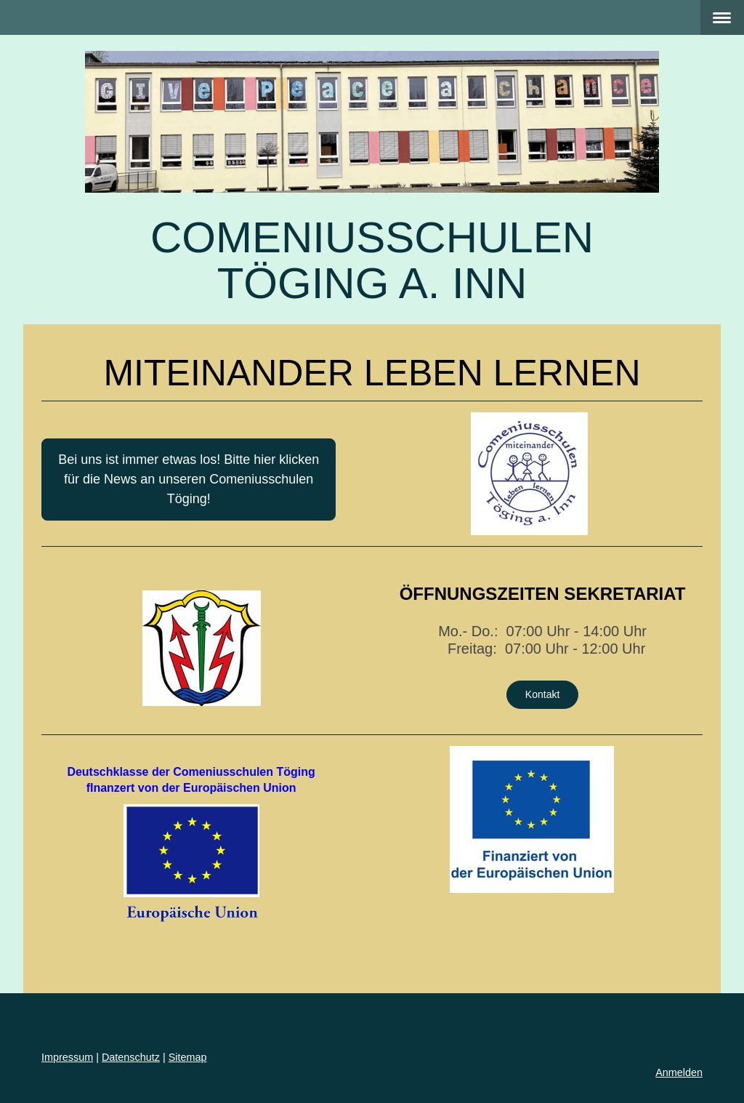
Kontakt (542, 694)
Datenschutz (131, 1057)
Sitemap (188, 1057)
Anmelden (679, 1072)
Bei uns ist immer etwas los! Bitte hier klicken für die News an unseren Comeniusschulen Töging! (188, 479)
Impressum (67, 1057)
